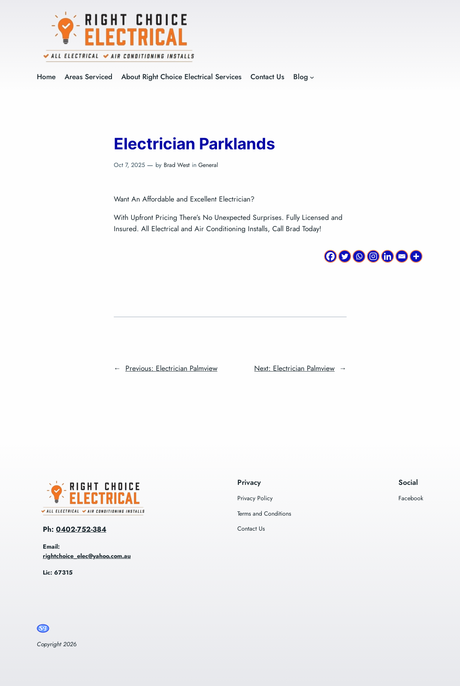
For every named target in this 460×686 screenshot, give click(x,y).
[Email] (401, 256)
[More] (416, 256)
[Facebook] (330, 256)
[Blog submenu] (312, 77)
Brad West (177, 165)
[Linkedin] (387, 256)
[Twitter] (344, 256)
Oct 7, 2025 (129, 165)
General (208, 165)
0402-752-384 (81, 529)
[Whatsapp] (359, 256)
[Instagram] (373, 256)
